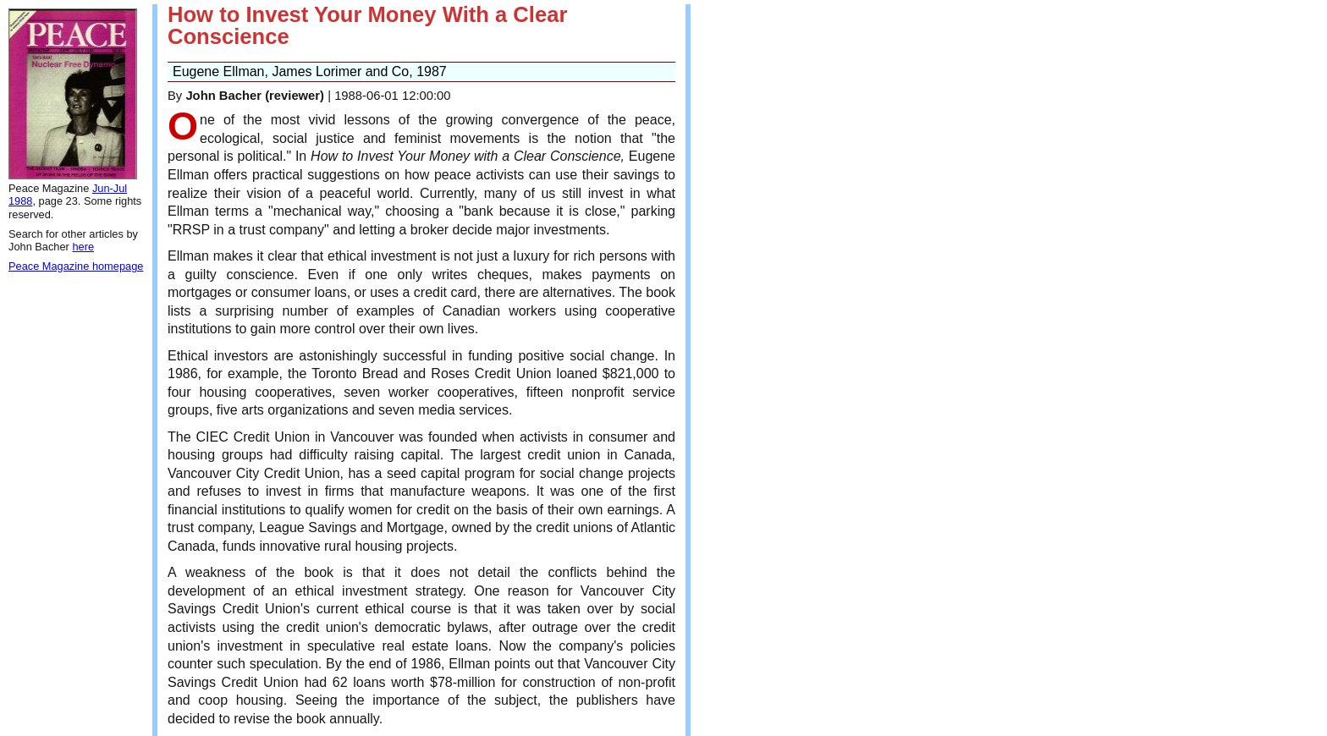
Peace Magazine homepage (75, 266)
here (83, 246)
